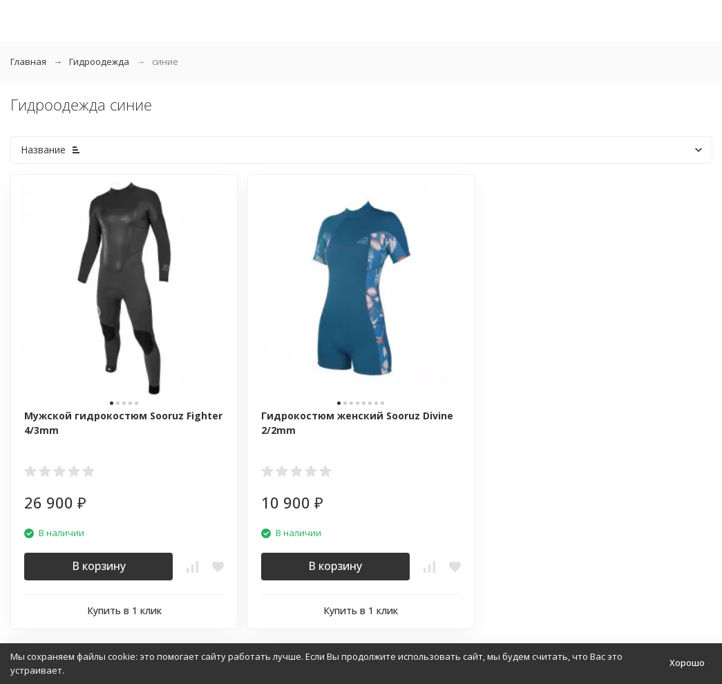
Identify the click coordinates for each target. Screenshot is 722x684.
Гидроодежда (99, 61)
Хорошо (687, 662)
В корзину (99, 565)
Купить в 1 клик (124, 610)
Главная (28, 61)
